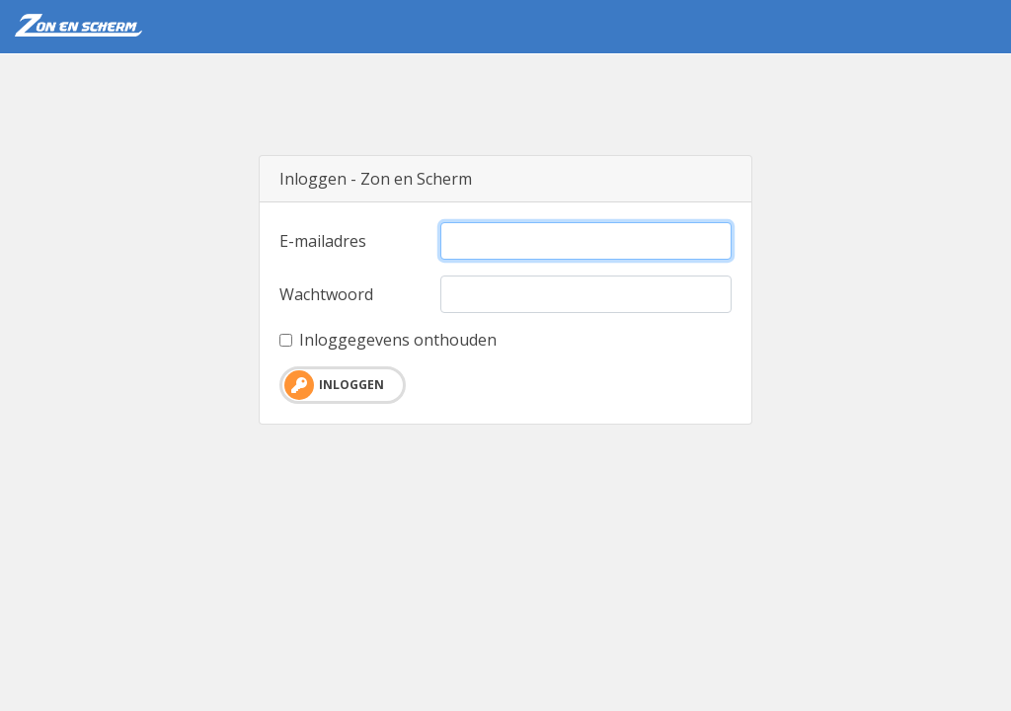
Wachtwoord (326, 294)
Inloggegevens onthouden (398, 340)
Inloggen (334, 385)
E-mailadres (322, 241)
